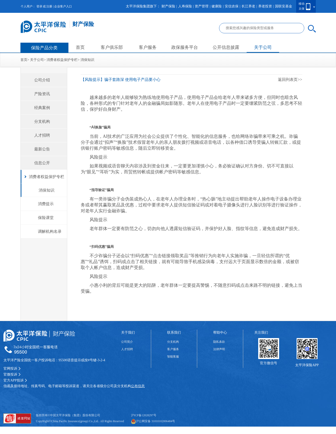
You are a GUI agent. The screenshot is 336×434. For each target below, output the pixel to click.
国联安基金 (283, 6)
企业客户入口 (63, 6)
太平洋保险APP (307, 365)
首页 (80, 47)
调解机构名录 (50, 231)
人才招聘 (42, 135)
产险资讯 (42, 94)
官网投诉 (12, 368)
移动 (301, 3)
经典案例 (42, 108)
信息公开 (42, 163)
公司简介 (127, 342)
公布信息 (138, 386)
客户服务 (148, 47)
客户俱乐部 (112, 47)
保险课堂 (46, 218)
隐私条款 (219, 342)
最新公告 (42, 149)
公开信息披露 (226, 47)
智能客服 (173, 356)
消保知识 (87, 60)
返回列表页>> (290, 79)
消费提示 (46, 204)
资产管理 (201, 6)
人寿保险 (185, 6)
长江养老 (248, 6)
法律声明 (219, 349)
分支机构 (42, 121)
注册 (49, 6)
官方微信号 (268, 363)
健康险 (216, 6)
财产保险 (168, 6)
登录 (39, 6)
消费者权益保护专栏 (62, 60)
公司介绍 (42, 80)
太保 (301, 8)
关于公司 (263, 47)
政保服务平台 (184, 47)
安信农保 (232, 6)
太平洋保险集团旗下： (143, 6)
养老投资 (265, 6)
